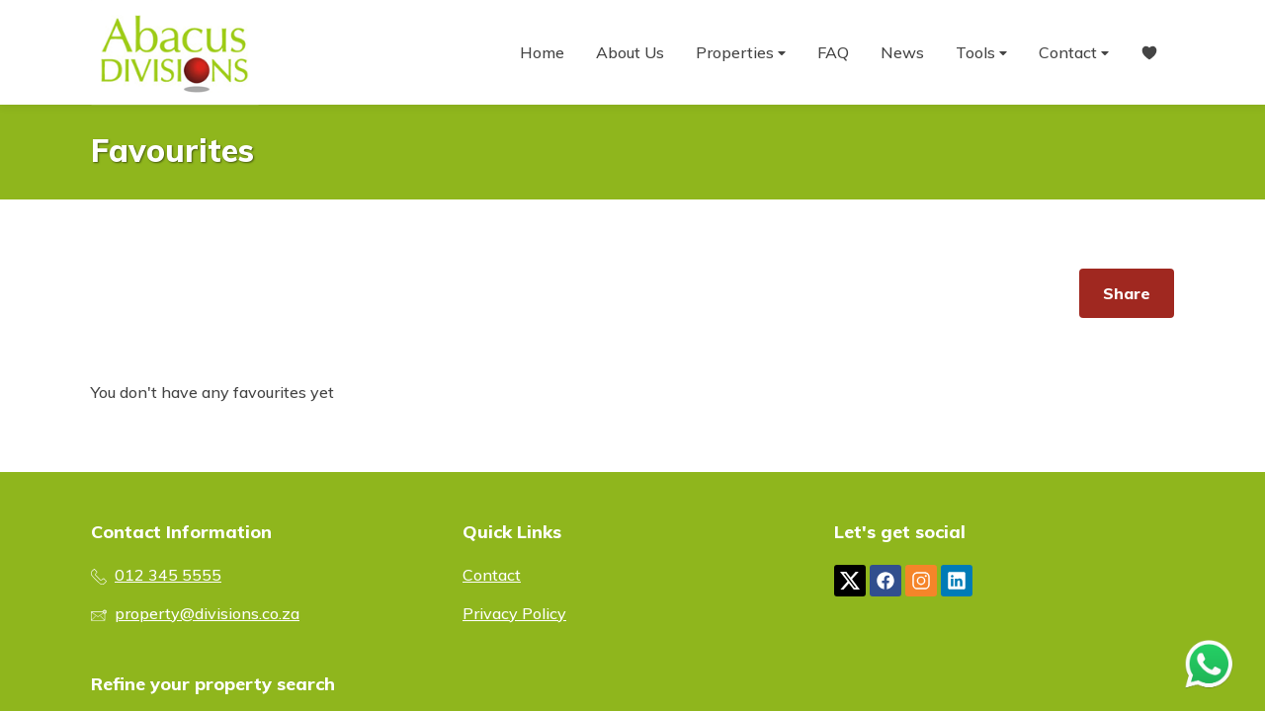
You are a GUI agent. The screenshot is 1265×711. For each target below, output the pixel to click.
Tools (981, 53)
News (902, 52)
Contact (1074, 53)
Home (542, 52)
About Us (630, 52)
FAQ (833, 52)
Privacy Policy (514, 613)
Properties (741, 53)
